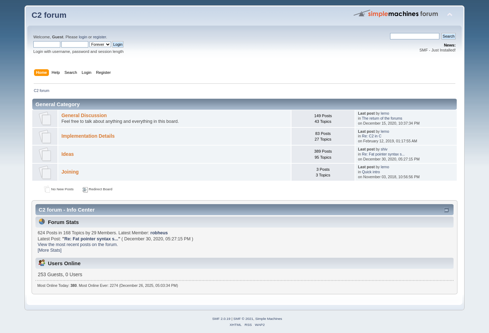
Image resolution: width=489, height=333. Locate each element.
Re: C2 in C (372, 136)
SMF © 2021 (243, 319)
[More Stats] (49, 250)
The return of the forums (382, 118)
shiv (384, 149)
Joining (70, 172)
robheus (159, 232)
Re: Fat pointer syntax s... (383, 154)
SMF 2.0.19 (221, 319)
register (99, 37)
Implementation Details (88, 136)
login (83, 37)
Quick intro (371, 172)
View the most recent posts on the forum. (78, 244)
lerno (385, 113)
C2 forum (49, 15)
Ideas (67, 154)
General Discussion (84, 115)
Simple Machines (268, 319)
